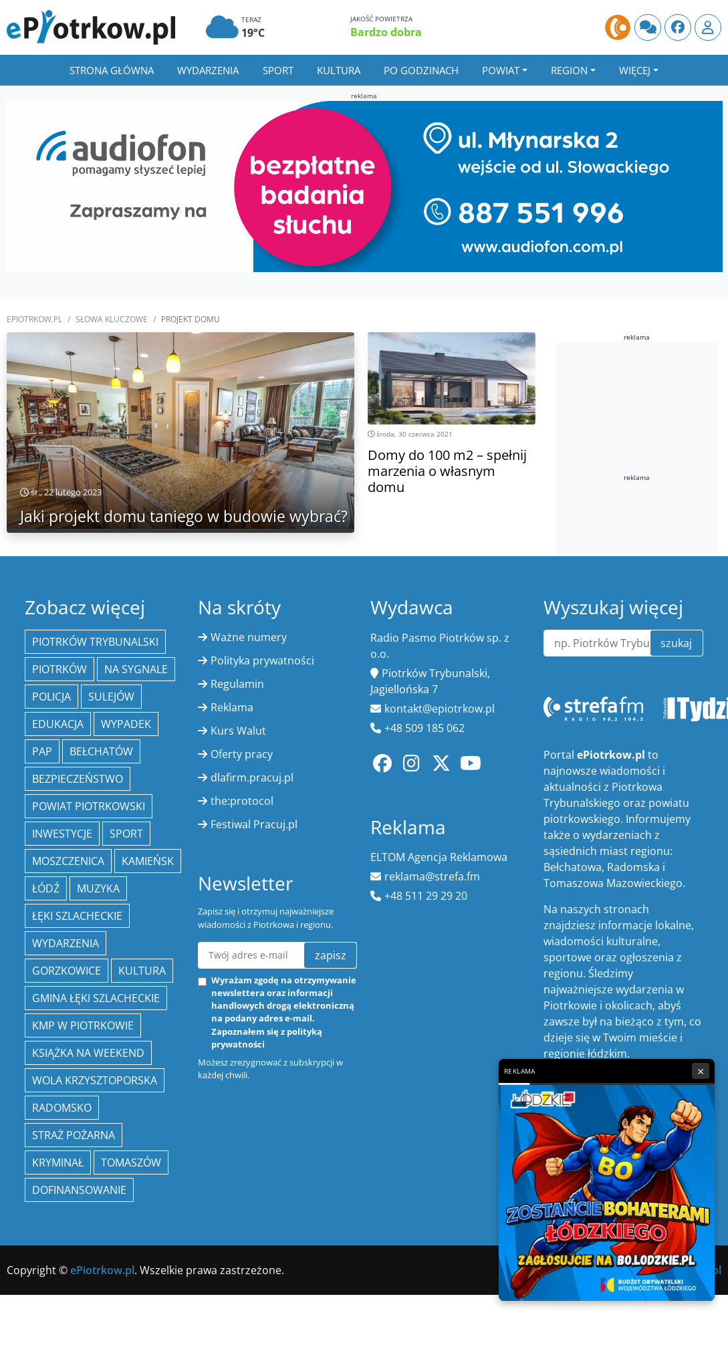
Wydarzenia (208, 70)
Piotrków (59, 669)
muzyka (98, 888)
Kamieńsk (148, 861)
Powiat (500, 70)
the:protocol (242, 800)
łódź (45, 888)
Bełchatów (101, 751)
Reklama (232, 707)
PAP (42, 751)
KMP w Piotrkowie (83, 1025)
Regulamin (237, 684)
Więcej (634, 70)
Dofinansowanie (79, 1190)
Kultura (338, 70)
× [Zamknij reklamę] (700, 1071)
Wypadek (126, 724)
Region (569, 70)
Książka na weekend (88, 1053)
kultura (142, 970)
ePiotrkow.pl (34, 319)
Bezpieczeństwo (77, 778)
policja (51, 696)
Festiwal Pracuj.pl (254, 824)
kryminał (58, 1162)
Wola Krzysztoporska (94, 1080)
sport (126, 833)
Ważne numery (249, 637)
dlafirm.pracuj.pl (252, 777)
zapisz (330, 955)
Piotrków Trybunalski (95, 641)
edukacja (58, 724)
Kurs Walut (238, 730)
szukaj (676, 643)
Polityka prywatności (262, 660)
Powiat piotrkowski (88, 806)
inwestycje (62, 833)
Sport (278, 70)
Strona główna (112, 70)
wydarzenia (65, 943)
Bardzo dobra (386, 32)
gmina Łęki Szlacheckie (96, 998)
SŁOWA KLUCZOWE (112, 319)
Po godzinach (421, 70)
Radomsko (62, 1107)
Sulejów (111, 696)
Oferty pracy (242, 754)
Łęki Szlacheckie (77, 915)
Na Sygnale (136, 669)
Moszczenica (68, 861)
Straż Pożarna (73, 1135)
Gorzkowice (66, 970)
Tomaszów (131, 1162)
